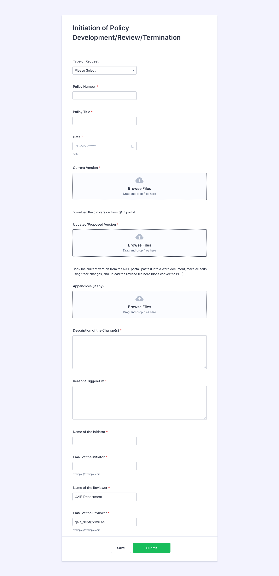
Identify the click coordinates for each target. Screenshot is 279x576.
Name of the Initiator (90, 432)
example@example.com (86, 474)
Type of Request (86, 61)
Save (121, 548)
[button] (132, 146)
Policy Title (83, 112)
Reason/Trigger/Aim (90, 381)
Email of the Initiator (90, 457)
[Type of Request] (104, 70)
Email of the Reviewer (91, 513)
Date (76, 154)
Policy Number (85, 86)
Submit (151, 548)
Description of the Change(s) (97, 330)
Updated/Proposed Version (95, 224)
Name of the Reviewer (91, 488)
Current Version (86, 168)
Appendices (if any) (88, 286)
